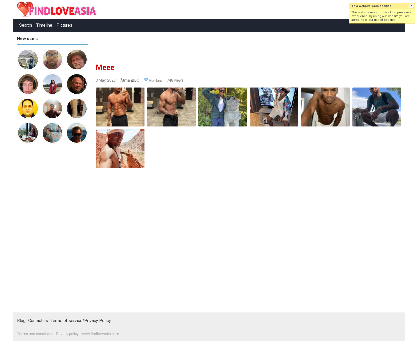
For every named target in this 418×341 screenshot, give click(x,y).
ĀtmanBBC (129, 80)
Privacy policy (67, 334)
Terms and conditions (35, 334)
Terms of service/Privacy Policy (81, 320)
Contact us (38, 320)
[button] (411, 6)
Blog (21, 320)
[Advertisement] (38, 230)
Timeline (44, 25)
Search (25, 25)
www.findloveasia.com (100, 334)
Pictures (64, 25)
